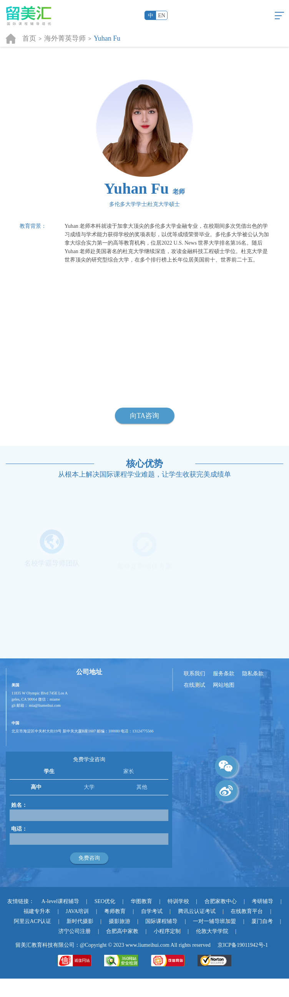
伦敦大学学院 (212, 931)
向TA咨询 (144, 416)
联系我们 (194, 673)
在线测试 (194, 685)
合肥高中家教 (122, 931)
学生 (49, 771)
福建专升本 (36, 911)
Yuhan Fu (107, 38)
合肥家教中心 (220, 901)
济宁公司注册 (74, 931)
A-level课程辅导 (60, 901)
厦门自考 (262, 921)
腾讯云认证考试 (197, 911)
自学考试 (152, 911)
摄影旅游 (119, 921)
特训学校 (178, 901)
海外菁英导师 (65, 38)
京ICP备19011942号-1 (243, 945)
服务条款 (223, 673)
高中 (36, 787)
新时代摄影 (79, 921)
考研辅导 (262, 901)
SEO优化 (105, 901)
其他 (141, 787)
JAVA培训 (77, 911)
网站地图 (223, 685)
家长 (128, 771)
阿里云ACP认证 (32, 921)
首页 (29, 38)
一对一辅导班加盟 (214, 921)
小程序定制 (167, 931)
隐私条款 (253, 673)
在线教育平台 (247, 911)
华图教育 (141, 901)
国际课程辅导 (161, 921)
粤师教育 (115, 911)
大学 (89, 787)
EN (161, 15)
